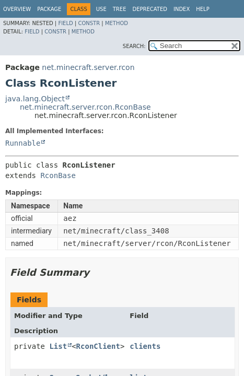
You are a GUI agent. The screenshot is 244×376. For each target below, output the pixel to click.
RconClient (98, 346)
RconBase (57, 175)
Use (101, 9)
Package (49, 9)
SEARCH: (134, 46)
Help (202, 9)
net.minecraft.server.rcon (88, 67)
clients (145, 346)
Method (116, 23)
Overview (17, 9)
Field (65, 23)
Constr (89, 23)
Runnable (22, 143)
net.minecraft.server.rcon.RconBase (85, 107)
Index (181, 9)
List (58, 346)
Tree (119, 9)
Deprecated (149, 9)
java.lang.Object (35, 99)
